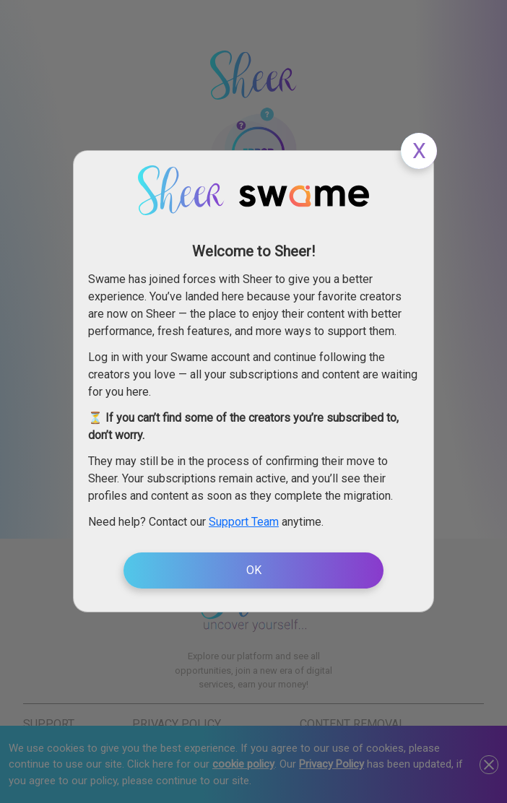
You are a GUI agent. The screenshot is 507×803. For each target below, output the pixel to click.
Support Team (244, 522)
